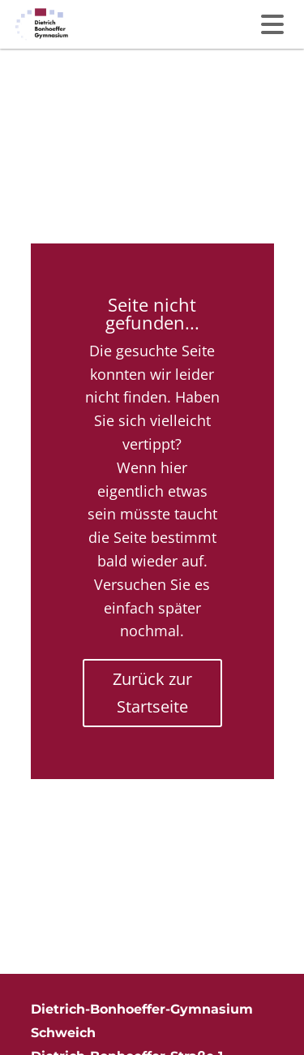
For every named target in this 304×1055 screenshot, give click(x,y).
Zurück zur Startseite (152, 692)
